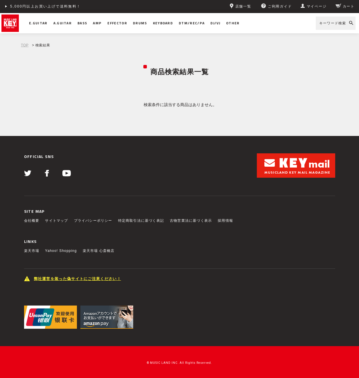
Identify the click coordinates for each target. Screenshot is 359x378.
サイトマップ (56, 221)
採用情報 (225, 221)
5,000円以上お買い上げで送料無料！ (45, 6)
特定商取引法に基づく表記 (141, 221)
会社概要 (31, 221)
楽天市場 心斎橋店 (99, 251)
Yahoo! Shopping (61, 251)
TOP (24, 45)
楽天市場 (31, 251)
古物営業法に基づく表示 (191, 221)
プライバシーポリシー (93, 221)
